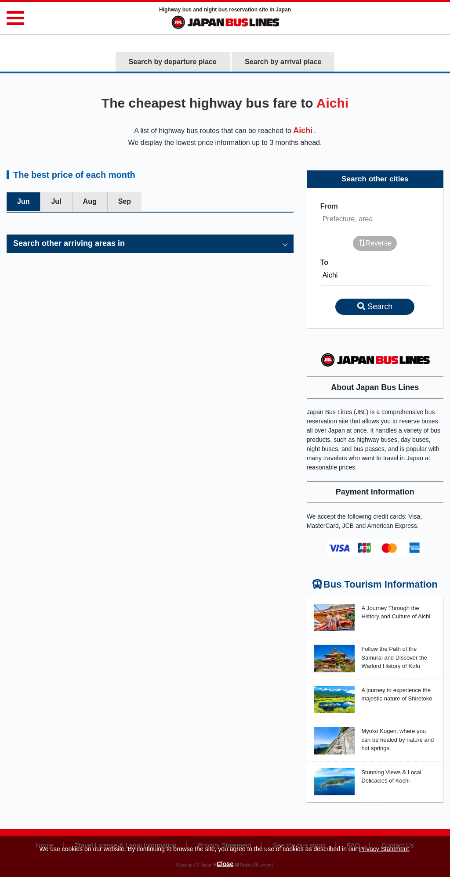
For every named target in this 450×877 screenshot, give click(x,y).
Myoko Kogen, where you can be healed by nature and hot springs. (397, 739)
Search (374, 306)
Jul (56, 201)
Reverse (375, 243)
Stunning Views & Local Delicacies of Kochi (391, 776)
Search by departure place (173, 61)
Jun (23, 201)
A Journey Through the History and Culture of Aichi (395, 612)
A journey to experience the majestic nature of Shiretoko (396, 694)
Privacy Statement (384, 848)
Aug (90, 201)
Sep (124, 201)
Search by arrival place (283, 61)
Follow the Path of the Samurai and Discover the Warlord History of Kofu (394, 657)
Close (225, 863)
